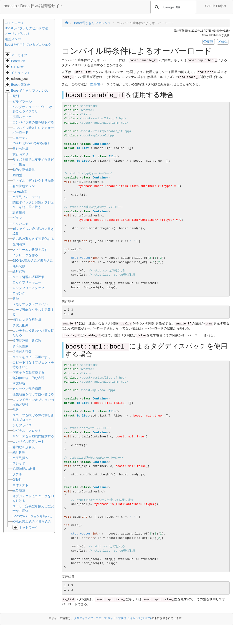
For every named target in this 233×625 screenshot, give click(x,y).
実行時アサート (24, 154)
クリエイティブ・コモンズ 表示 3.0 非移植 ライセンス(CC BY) (112, 618)
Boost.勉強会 (20, 84)
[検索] (172, 7)
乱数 (16, 410)
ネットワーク (28, 527)
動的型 (17, 175)
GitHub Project (215, 6)
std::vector (81, 258)
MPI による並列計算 (27, 319)
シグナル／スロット (27, 430)
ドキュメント (20, 73)
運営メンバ (13, 39)
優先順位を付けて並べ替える (33, 394)
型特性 (95, 84)
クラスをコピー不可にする (32, 357)
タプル (17, 474)
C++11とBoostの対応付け (31, 143)
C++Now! (17, 67)
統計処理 (19, 452)
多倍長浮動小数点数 (27, 340)
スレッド (19, 463)
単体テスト (20, 485)
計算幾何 (19, 212)
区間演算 (19, 244)
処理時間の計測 (24, 469)
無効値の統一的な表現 (28, 378)
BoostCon (18, 61)
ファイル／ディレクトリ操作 (33, 180)
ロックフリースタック (28, 288)
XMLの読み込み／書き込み (32, 521)
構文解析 (19, 383)
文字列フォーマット (27, 197)
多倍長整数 (20, 346)
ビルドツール (22, 101)
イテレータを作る (25, 255)
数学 (16, 299)
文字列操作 (20, 458)
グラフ (17, 218)
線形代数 (19, 271)
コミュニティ (14, 23)
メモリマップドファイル (30, 304)
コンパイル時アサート (28, 441)
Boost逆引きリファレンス (29, 90)
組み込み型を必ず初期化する (33, 239)
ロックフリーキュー (27, 282)
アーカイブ (19, 55)
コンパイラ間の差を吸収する (33, 122)
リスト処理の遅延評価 (28, 277)
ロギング (19, 293)
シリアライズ (22, 425)
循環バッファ (22, 117)
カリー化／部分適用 (27, 389)
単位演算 (19, 490)
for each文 (20, 191)
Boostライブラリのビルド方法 (26, 28)
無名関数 (19, 266)
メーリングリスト (17, 33)
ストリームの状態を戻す (30, 249)
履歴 (208, 42)
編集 (223, 42)
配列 (16, 96)
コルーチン (20, 138)
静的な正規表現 (24, 447)
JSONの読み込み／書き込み (33, 260)
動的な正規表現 (24, 169)
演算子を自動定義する (28, 372)
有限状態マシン (24, 186)
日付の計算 (20, 149)
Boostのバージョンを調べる (33, 516)
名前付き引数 (22, 351)
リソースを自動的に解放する (33, 436)
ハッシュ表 (20, 223)
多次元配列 (20, 325)
